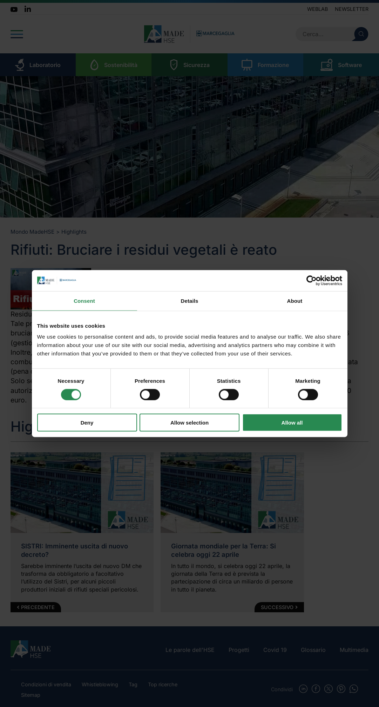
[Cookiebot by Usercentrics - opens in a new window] (311, 280)
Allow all (292, 423)
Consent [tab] (84, 301)
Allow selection (189, 423)
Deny (87, 423)
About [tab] (295, 301)
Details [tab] (189, 301)
